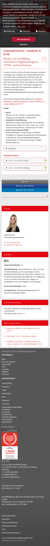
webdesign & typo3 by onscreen (13, 540)
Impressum (6, 519)
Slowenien (5, 400)
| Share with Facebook (25, 186)
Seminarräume (7, 419)
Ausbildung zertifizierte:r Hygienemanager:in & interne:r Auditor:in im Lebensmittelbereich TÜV (24, 101)
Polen (4, 397)
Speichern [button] (24, 44)
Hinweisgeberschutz (9, 526)
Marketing (41, 31)
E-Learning (6, 412)
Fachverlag (6, 409)
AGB (3, 529)
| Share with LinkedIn (25, 190)
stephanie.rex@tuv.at (14, 245)
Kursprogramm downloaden (12, 407)
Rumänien (5, 387)
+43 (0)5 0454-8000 (10, 472)
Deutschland (6, 393)
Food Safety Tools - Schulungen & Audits (21, 336)
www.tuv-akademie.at (12, 477)
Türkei (4, 390)
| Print (25, 182)
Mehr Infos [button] (21, 27)
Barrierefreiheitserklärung (11, 533)
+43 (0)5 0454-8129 (13, 242)
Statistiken (25, 31)
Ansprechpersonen (9, 516)
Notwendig (9, 31)
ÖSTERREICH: (7, 355)
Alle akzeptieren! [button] (23, 39)
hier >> (22, 313)
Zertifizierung (6, 414)
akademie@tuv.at (10, 474)
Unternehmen (7, 422)
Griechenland (7, 383)
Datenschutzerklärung (10, 522)
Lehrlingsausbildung (9, 417)
